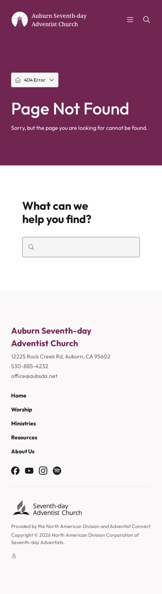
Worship (21, 409)
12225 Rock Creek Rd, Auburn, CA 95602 (61, 356)
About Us (22, 451)
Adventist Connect (130, 526)
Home (18, 395)
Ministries (23, 423)
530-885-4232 (29, 366)
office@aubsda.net (34, 375)
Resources (24, 437)
